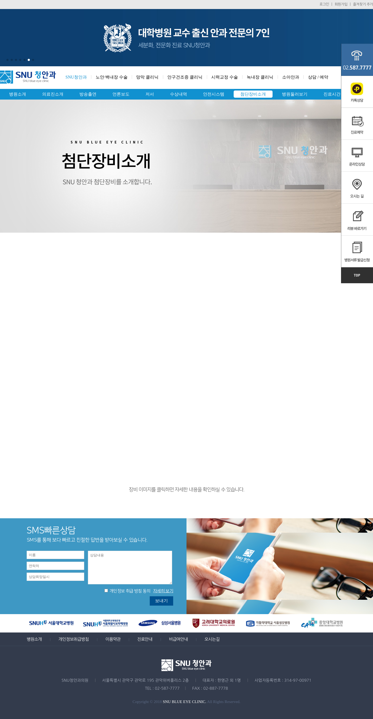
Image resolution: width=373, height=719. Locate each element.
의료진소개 (52, 94)
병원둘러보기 (294, 94)
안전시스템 (213, 94)
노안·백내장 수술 (112, 77)
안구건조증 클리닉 (184, 77)
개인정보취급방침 (73, 639)
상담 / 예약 (318, 77)
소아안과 (290, 77)
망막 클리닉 (147, 77)
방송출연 (87, 94)
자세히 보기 (163, 591)
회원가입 (341, 4)
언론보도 (120, 94)
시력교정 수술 (224, 77)
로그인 (324, 4)
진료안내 (144, 639)
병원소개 (17, 94)
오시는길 (212, 639)
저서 (149, 94)
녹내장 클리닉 (260, 77)
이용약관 (112, 639)
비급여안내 (178, 639)
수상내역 (178, 94)
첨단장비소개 (253, 94)
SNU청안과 (76, 77)
